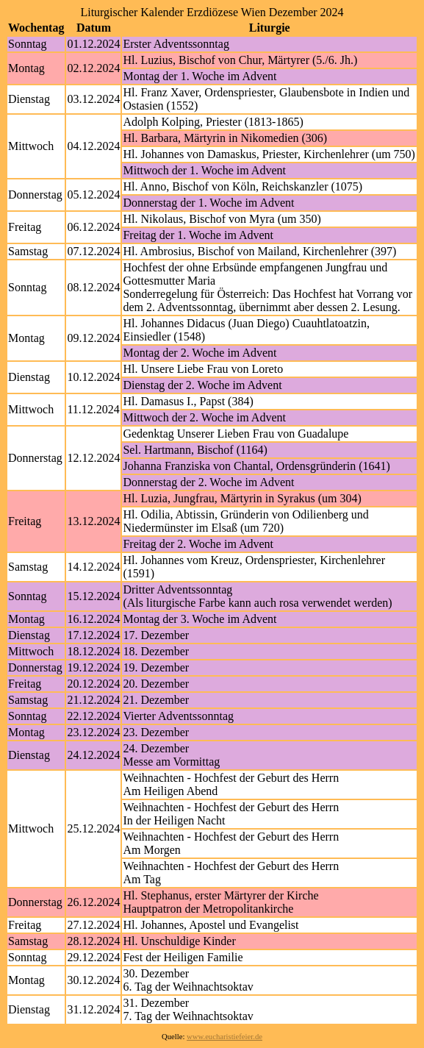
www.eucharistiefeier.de (224, 1037)
